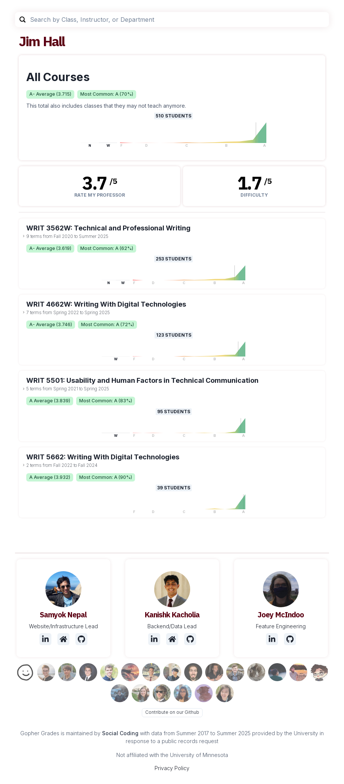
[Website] (63, 639)
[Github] (81, 639)
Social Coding (120, 733)
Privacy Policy (172, 768)
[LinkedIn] (45, 639)
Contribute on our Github (172, 712)
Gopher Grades (39, 733)
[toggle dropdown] (23, 236)
